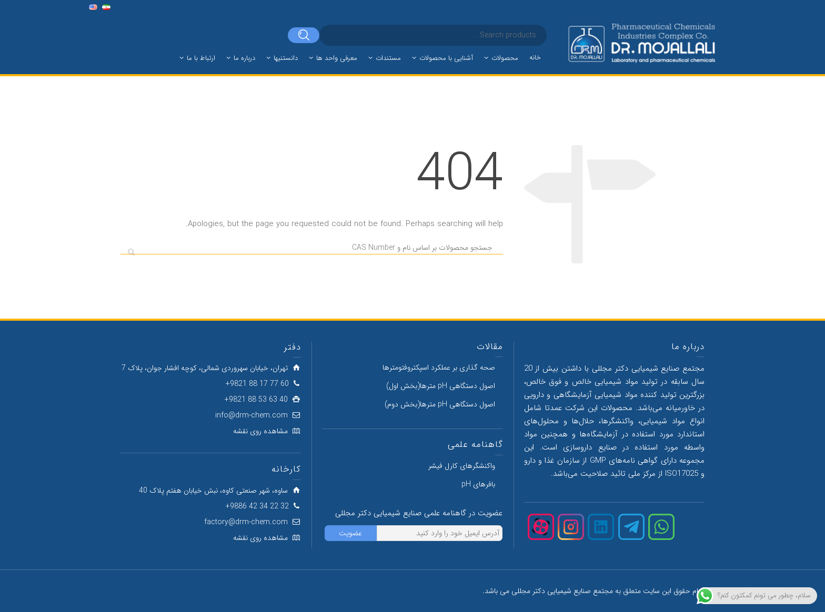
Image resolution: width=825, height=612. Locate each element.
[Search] (303, 35)
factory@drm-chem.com (246, 522)
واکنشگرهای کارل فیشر (461, 466)
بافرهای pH (478, 484)
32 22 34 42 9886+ (257, 506)
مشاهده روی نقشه (260, 431)
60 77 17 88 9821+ (257, 384)
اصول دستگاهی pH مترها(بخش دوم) (440, 404)
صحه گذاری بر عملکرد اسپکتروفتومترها (439, 367)
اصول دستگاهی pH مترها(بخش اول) (440, 386)
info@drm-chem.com (251, 415)
